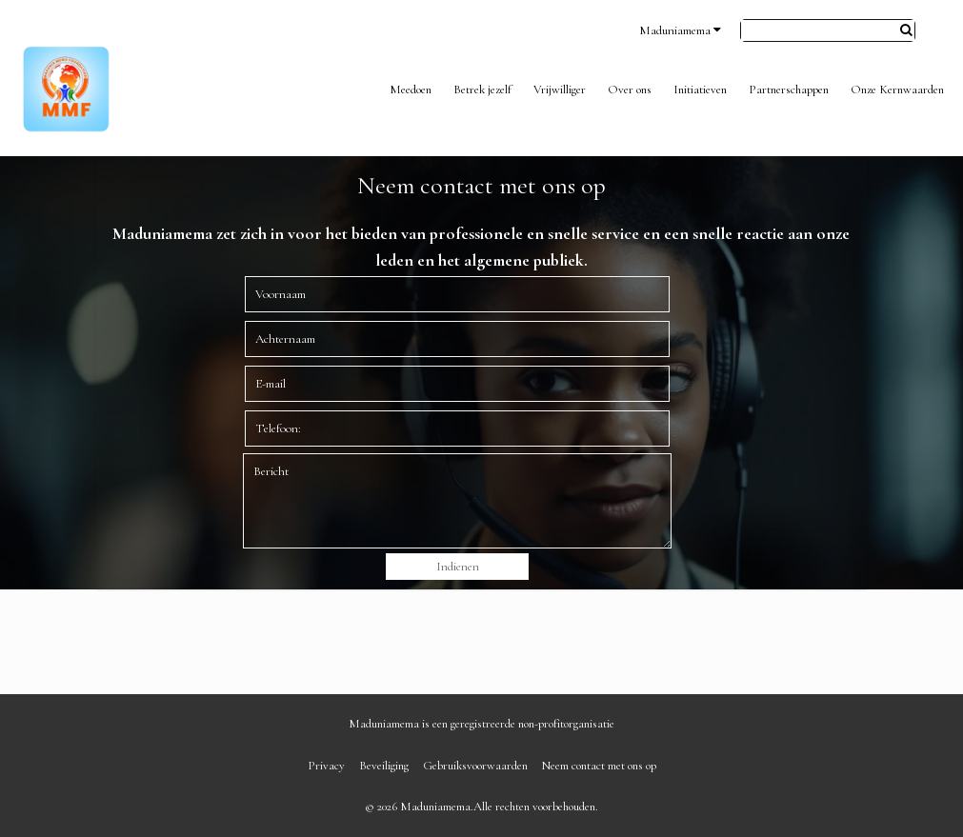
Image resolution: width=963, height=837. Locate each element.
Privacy (326, 765)
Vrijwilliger (559, 89)
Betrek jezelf (482, 89)
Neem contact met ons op (599, 765)
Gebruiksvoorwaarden (475, 765)
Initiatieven (700, 89)
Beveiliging (384, 765)
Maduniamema (680, 30)
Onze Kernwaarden (897, 89)
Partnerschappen (789, 89)
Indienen (457, 566)
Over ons (630, 89)
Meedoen (410, 89)
